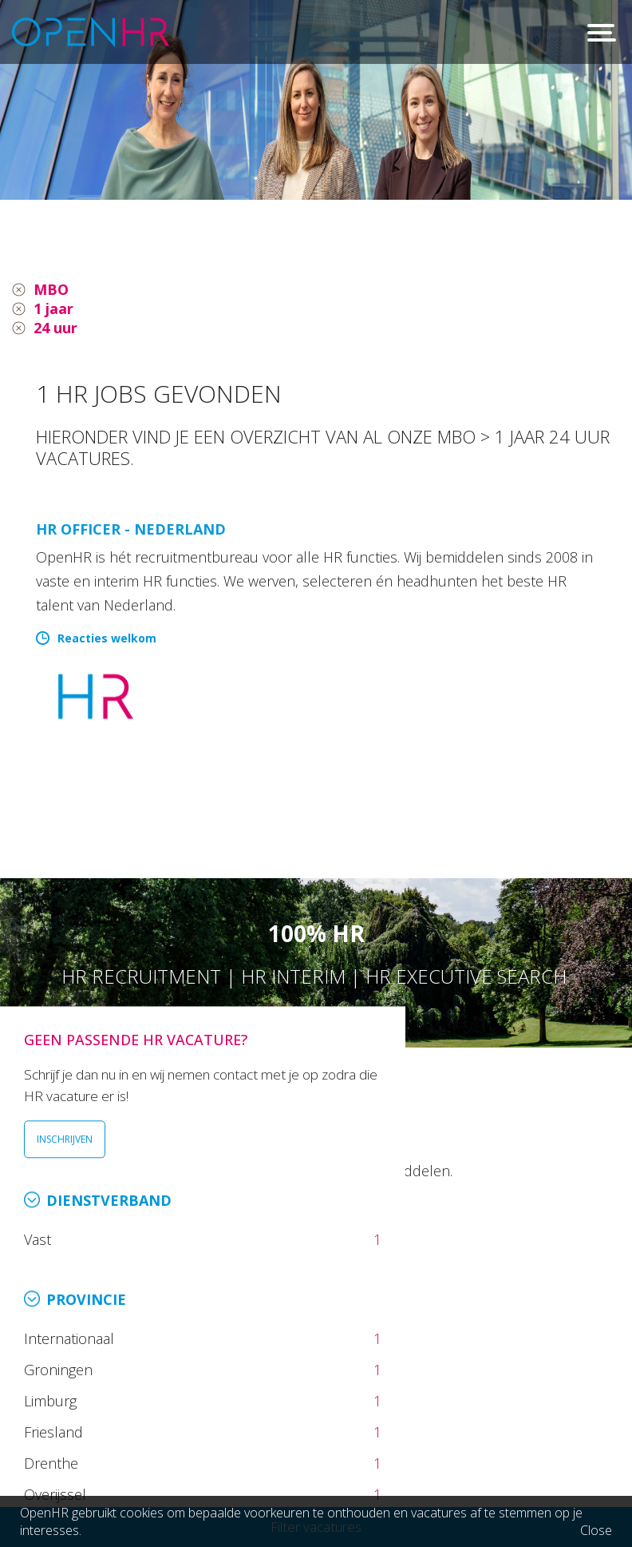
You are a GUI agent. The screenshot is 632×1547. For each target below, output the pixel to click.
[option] (316, 100)
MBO (51, 289)
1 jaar (53, 308)
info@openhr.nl (134, 1420)
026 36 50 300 (130, 1399)
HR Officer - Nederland (131, 529)
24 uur (55, 327)
